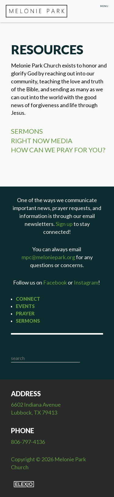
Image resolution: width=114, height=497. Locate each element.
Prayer (25, 313)
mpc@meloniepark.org (48, 257)
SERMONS (27, 131)
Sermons (28, 321)
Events (25, 306)
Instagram (86, 282)
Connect (28, 299)
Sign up (64, 223)
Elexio (24, 484)
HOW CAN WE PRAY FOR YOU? (58, 150)
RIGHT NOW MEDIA (41, 140)
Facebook (55, 282)
